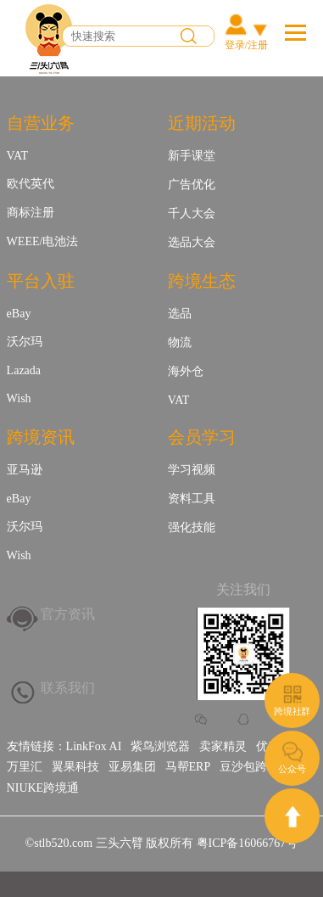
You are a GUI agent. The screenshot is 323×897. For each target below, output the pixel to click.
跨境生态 (202, 281)
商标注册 (30, 212)
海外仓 (185, 371)
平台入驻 (41, 281)
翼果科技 (75, 766)
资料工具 (191, 498)
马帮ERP (188, 766)
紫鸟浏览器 (160, 746)
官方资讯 (68, 614)
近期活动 (202, 123)
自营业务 (41, 123)
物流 (180, 342)
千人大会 (191, 213)
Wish (19, 398)
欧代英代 (30, 183)
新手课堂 (191, 155)
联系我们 (68, 688)
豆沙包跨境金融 (261, 766)
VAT (17, 155)
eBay (19, 313)
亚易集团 (132, 766)
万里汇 (24, 766)
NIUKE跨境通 (43, 788)
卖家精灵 (223, 746)
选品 (180, 313)
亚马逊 (24, 469)
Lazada (24, 370)
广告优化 (191, 184)
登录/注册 (246, 45)
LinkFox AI (94, 746)
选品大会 (191, 242)
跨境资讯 (41, 437)
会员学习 (202, 437)
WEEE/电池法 (43, 241)
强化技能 (191, 527)
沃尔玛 (24, 341)
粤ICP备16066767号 (247, 843)
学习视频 (191, 469)
